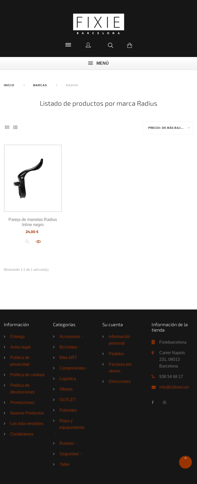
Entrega (17, 336)
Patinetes (68, 410)
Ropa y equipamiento (72, 424)
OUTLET (68, 400)
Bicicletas (68, 347)
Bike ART (68, 357)
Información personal (119, 340)
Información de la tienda (170, 327)
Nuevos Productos (27, 413)
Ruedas (67, 443)
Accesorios (70, 336)
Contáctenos (21, 434)
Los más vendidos (26, 423)
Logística (68, 378)
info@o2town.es (174, 387)
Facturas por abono (120, 367)
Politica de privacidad (19, 361)
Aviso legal (20, 347)
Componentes (72, 368)
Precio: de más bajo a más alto (170, 128)
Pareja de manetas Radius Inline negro (32, 222)
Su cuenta (112, 324)
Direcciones (120, 381)
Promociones (22, 402)
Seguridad (69, 453)
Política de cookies (27, 375)
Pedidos (116, 354)
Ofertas (66, 389)
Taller (65, 464)
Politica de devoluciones (22, 388)
